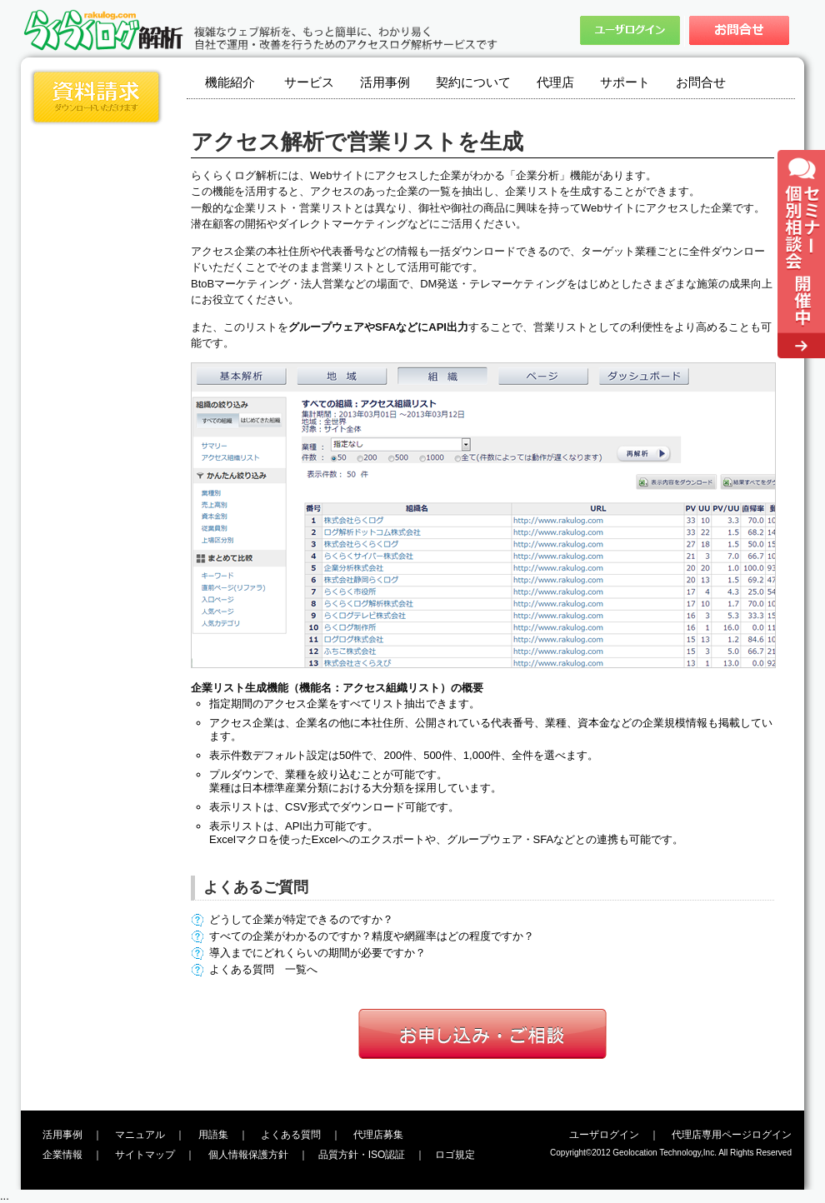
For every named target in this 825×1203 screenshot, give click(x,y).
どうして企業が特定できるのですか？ (301, 919)
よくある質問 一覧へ (263, 969)
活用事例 (385, 82)
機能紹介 (230, 82)
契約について (473, 82)
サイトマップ (145, 1155)
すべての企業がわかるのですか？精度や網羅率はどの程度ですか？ (371, 936)
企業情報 (62, 1155)
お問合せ (701, 82)
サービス (309, 82)
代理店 (555, 82)
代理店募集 (378, 1135)
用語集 (213, 1135)
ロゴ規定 (455, 1155)
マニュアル (140, 1135)
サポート (625, 82)
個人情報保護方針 (248, 1155)
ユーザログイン (604, 1135)
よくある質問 (291, 1135)
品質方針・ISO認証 (362, 1155)
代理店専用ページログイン (732, 1135)
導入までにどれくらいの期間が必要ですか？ (317, 952)
